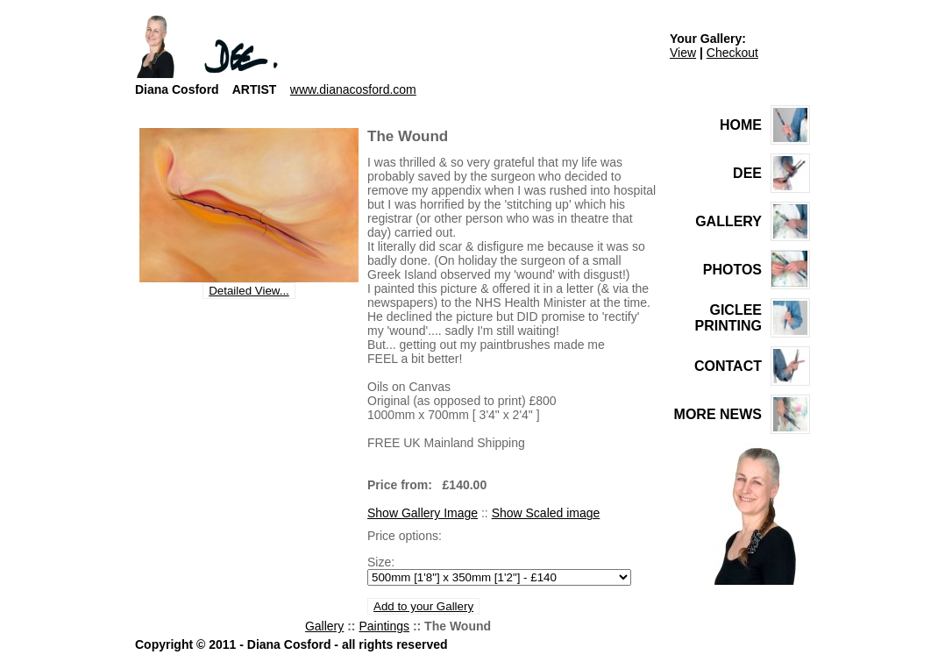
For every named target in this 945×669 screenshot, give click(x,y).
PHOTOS (732, 269)
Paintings (384, 626)
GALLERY (728, 221)
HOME (741, 124)
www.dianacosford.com (353, 89)
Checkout (732, 53)
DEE (747, 173)
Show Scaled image (546, 513)
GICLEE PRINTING (728, 317)
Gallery (324, 626)
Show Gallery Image (422, 513)
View (683, 53)
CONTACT (728, 366)
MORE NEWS (718, 414)
